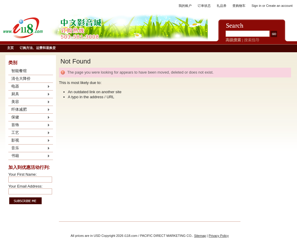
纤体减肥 (29, 109)
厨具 (29, 94)
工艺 (29, 133)
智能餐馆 (19, 71)
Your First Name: (22, 174)
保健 (29, 117)
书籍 (29, 156)
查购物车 (239, 5)
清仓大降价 (21, 78)
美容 (29, 102)
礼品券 (221, 5)
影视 (29, 140)
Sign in (256, 5)
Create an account (279, 5)
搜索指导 (252, 40)
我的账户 (185, 5)
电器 (29, 86)
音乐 (29, 148)
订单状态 (204, 5)
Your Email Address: (25, 186)
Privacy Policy (219, 235)
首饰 (29, 125)
